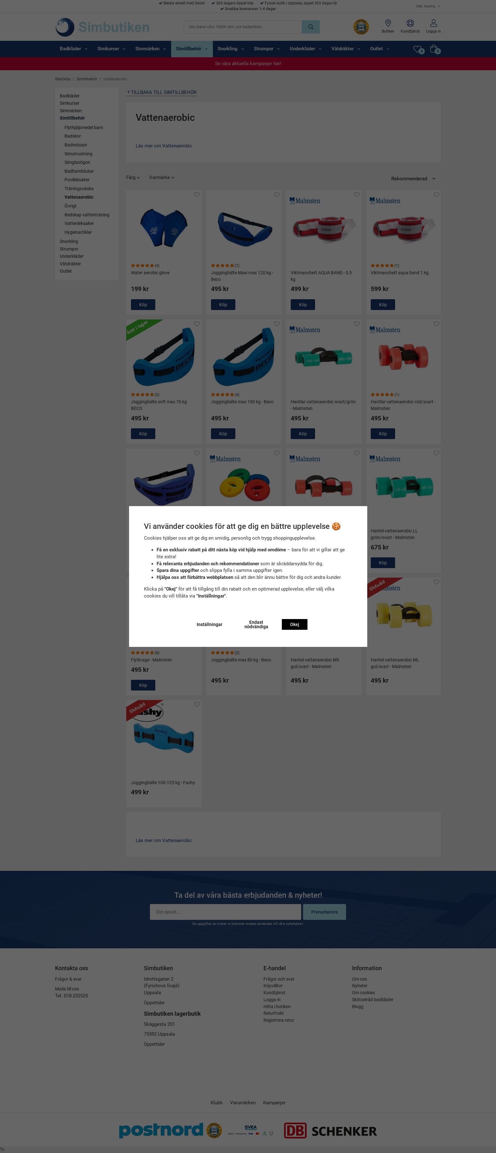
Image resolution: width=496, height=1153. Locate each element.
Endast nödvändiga (256, 624)
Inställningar (209, 624)
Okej (294, 624)
